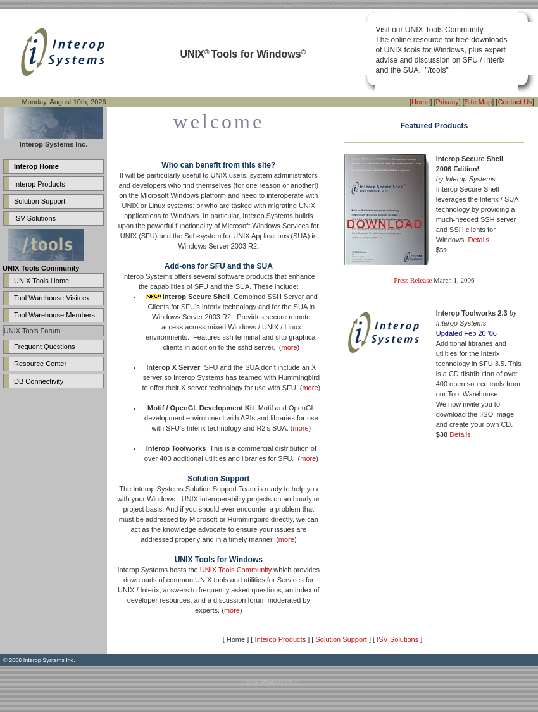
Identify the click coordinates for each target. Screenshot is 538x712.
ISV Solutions (35, 218)
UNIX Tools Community (236, 570)
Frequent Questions (44, 346)
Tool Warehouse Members (54, 315)
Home (420, 102)
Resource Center (40, 363)
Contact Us (514, 102)
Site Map (478, 102)
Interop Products (39, 184)
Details (478, 239)
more (289, 347)
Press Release (413, 280)
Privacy (447, 102)
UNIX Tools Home (41, 281)
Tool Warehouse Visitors (51, 298)
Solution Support (39, 201)
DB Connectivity (38, 381)
